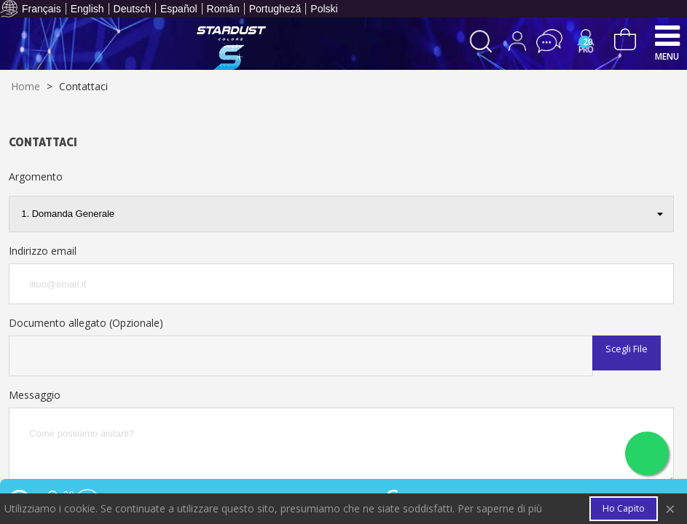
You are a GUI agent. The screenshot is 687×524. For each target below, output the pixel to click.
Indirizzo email (42, 251)
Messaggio (34, 395)
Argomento (36, 176)
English (87, 9)
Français (41, 9)
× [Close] (670, 509)
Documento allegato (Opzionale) (86, 323)
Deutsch (132, 9)
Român (223, 9)
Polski (323, 9)
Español (178, 9)
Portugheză (275, 9)
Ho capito (623, 508)
